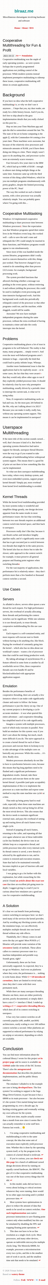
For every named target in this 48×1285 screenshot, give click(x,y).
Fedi (23, 1280)
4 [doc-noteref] (18, 564)
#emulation (27, 55)
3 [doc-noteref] (39, 374)
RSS (32, 28)
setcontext (7, 947)
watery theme (18, 1274)
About (25, 28)
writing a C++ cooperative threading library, (24, 1006)
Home (17, 28)
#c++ (18, 55)
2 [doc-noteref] (20, 226)
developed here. (25, 1087)
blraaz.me (23, 11)
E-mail (42, 1280)
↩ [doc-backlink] (42, 1154)
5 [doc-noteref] (41, 793)
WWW (30, 1280)
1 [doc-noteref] (14, 105)
